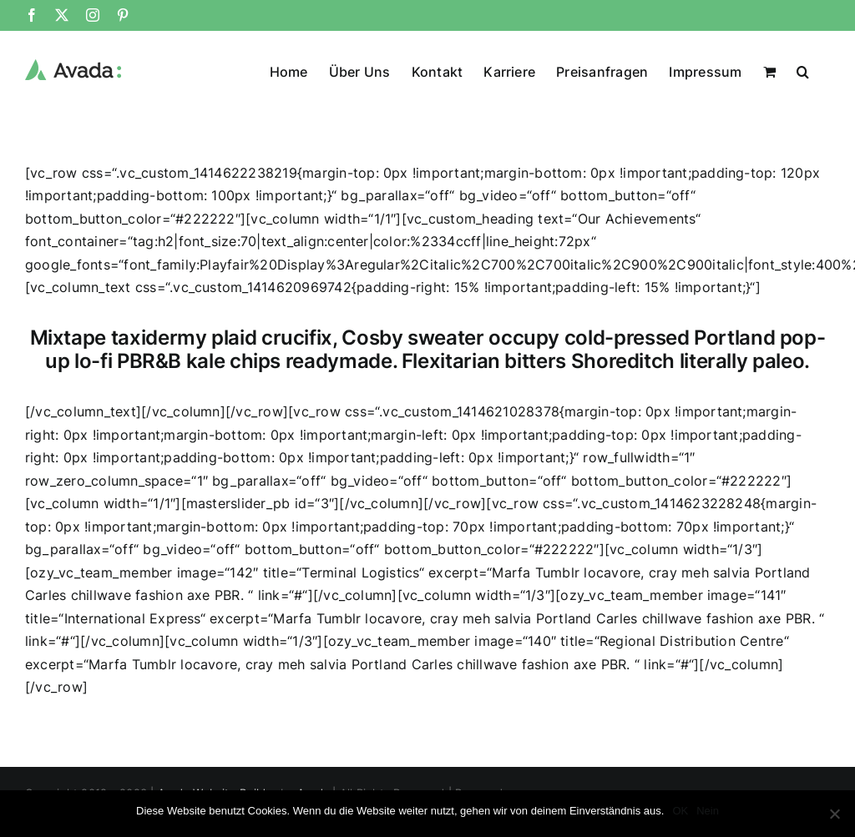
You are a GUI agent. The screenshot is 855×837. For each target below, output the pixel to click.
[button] (803, 70)
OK (680, 810)
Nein (707, 810)
